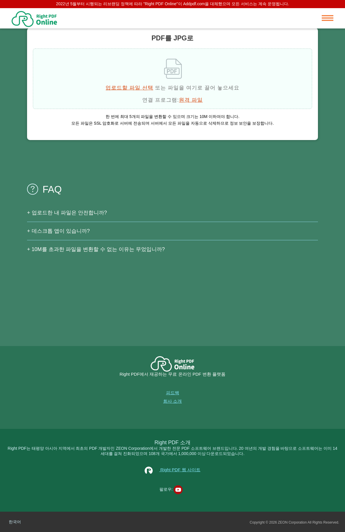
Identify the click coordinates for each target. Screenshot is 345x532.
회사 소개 (172, 401)
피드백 (172, 392)
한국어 (15, 522)
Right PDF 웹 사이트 (172, 469)
